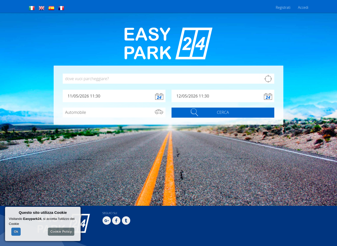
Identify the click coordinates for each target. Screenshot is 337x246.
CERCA (223, 112)
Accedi (303, 7)
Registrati (283, 7)
